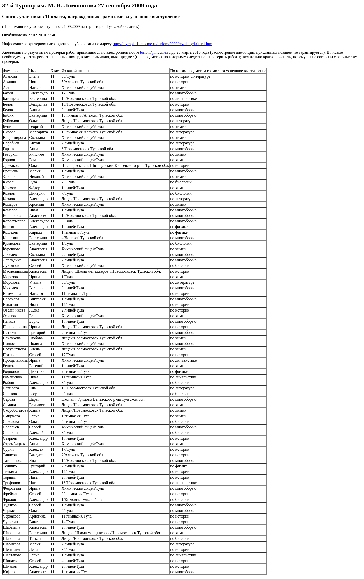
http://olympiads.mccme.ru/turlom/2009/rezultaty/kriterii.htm (162, 44)
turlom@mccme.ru (155, 52)
